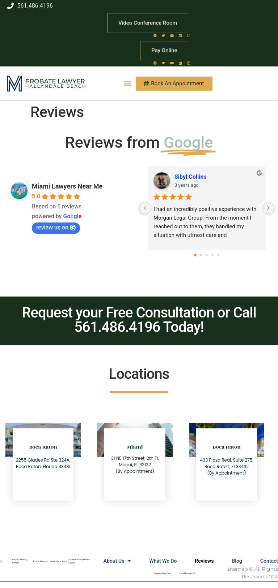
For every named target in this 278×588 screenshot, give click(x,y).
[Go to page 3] (213, 255)
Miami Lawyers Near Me (67, 186)
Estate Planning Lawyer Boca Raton (50, 561)
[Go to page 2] (207, 255)
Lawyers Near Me (162, 573)
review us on (56, 227)
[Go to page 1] (201, 255)
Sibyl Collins (190, 176)
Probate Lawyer (55, 81)
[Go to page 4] (218, 255)
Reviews (204, 561)
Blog (237, 561)
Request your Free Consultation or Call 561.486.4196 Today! (139, 320)
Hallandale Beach (56, 86)
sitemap (238, 569)
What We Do (163, 561)
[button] (128, 84)
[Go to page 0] (195, 255)
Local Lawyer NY (187, 573)
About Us (117, 561)
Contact (269, 561)
